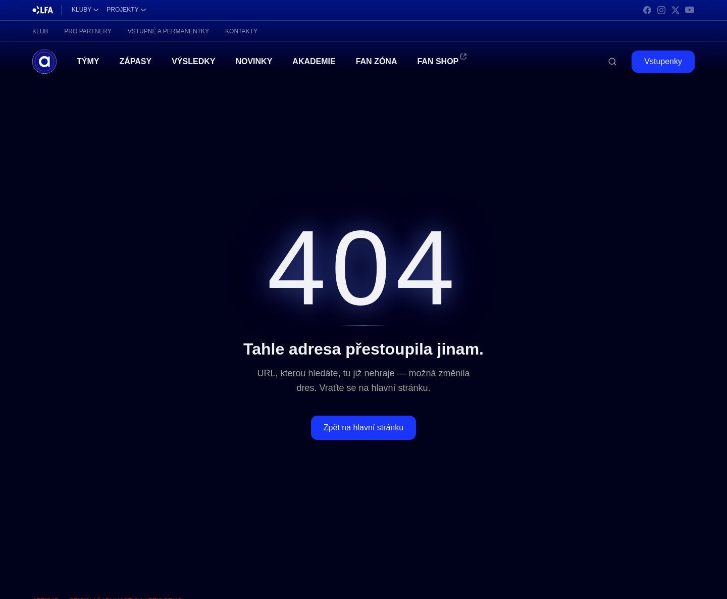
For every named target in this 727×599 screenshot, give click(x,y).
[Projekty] (126, 10)
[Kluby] (85, 10)
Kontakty (241, 31)
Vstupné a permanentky (168, 31)
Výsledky (193, 61)
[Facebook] (647, 10)
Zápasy (135, 61)
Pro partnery (87, 31)
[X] (675, 10)
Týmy (88, 61)
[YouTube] (690, 10)
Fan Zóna (376, 61)
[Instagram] (661, 10)
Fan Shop (437, 61)
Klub (40, 31)
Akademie (313, 61)
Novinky (253, 61)
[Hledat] (612, 62)
